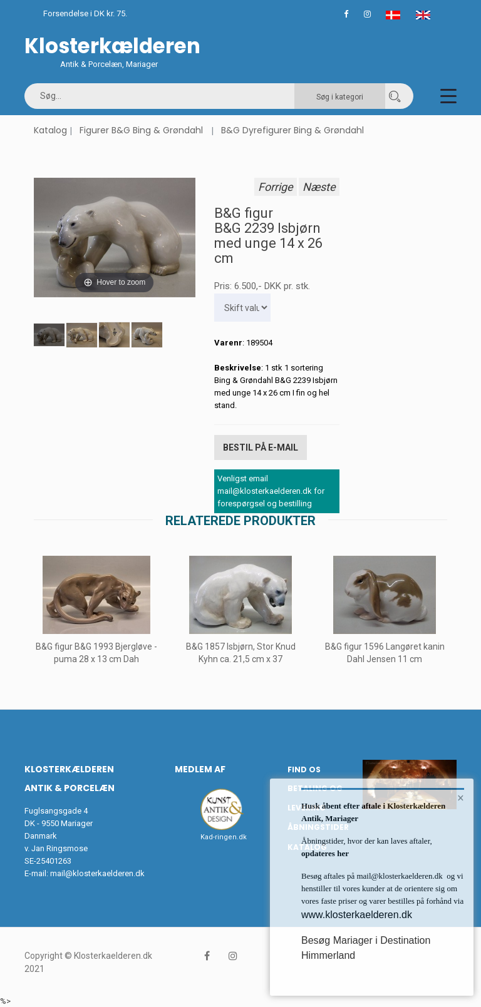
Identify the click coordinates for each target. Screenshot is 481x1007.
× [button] (460, 798)
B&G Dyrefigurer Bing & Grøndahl (292, 130)
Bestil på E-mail (260, 447)
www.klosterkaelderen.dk (356, 914)
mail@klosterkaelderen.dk (97, 872)
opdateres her (325, 853)
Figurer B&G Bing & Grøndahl (141, 130)
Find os (304, 769)
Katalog (50, 130)
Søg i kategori (339, 97)
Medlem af (200, 768)
